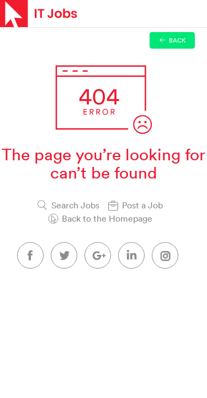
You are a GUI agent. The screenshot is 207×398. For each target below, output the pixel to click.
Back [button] (172, 40)
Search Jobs (75, 205)
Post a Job (142, 205)
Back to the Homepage (107, 218)
